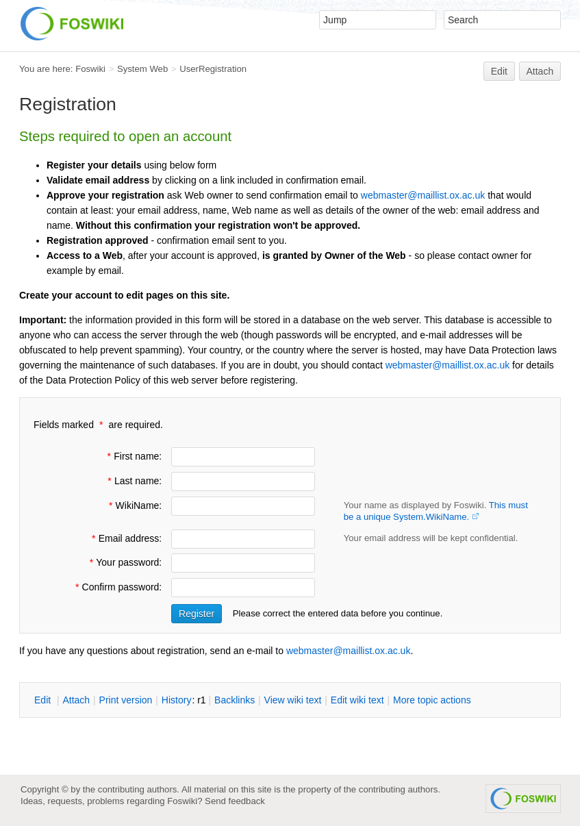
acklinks (234, 699)
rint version (126, 699)
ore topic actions (432, 699)
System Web (142, 69)
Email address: (125, 538)
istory (177, 699)
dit (43, 699)
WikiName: (134, 505)
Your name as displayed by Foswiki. (436, 511)
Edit (499, 71)
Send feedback (235, 801)
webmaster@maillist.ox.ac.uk (423, 195)
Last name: (133, 480)
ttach (76, 699)
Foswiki (90, 69)
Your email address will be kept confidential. (431, 538)
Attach (540, 71)
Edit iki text (357, 699)
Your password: (124, 562)
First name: (133, 456)
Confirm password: (117, 586)
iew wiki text (293, 699)
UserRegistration (213, 69)
